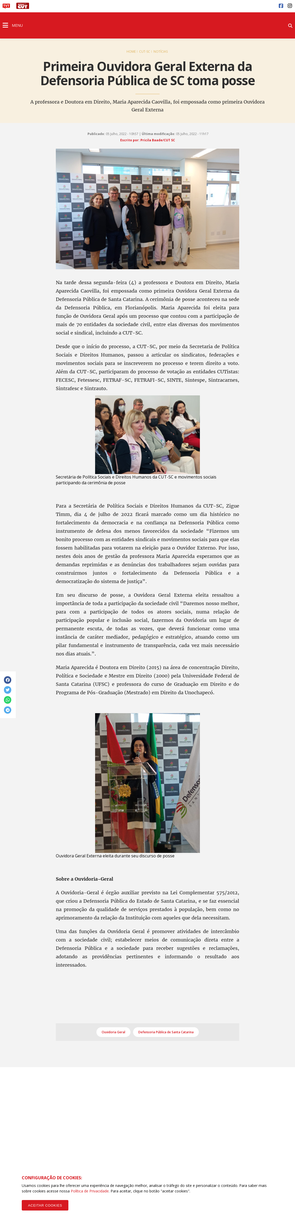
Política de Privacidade (90, 1190)
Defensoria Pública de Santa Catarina (166, 1032)
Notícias (161, 51)
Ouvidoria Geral (113, 1032)
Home (131, 51)
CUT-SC (144, 51)
